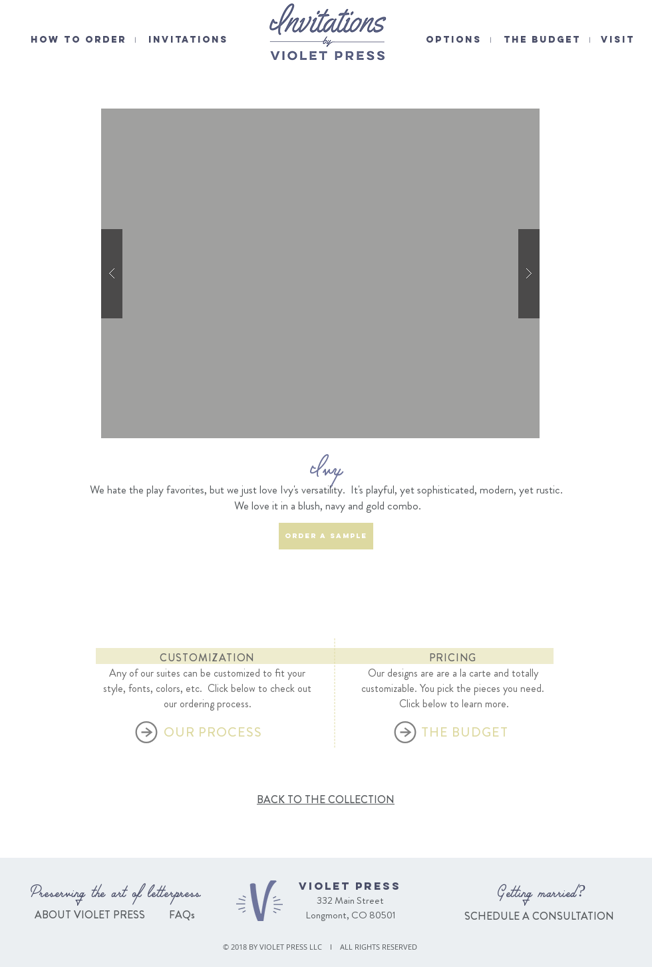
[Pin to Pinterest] (525, 102)
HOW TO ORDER (78, 39)
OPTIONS (454, 39)
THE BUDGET (542, 39)
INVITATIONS (188, 39)
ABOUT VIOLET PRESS (90, 914)
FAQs (180, 914)
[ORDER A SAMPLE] (326, 536)
